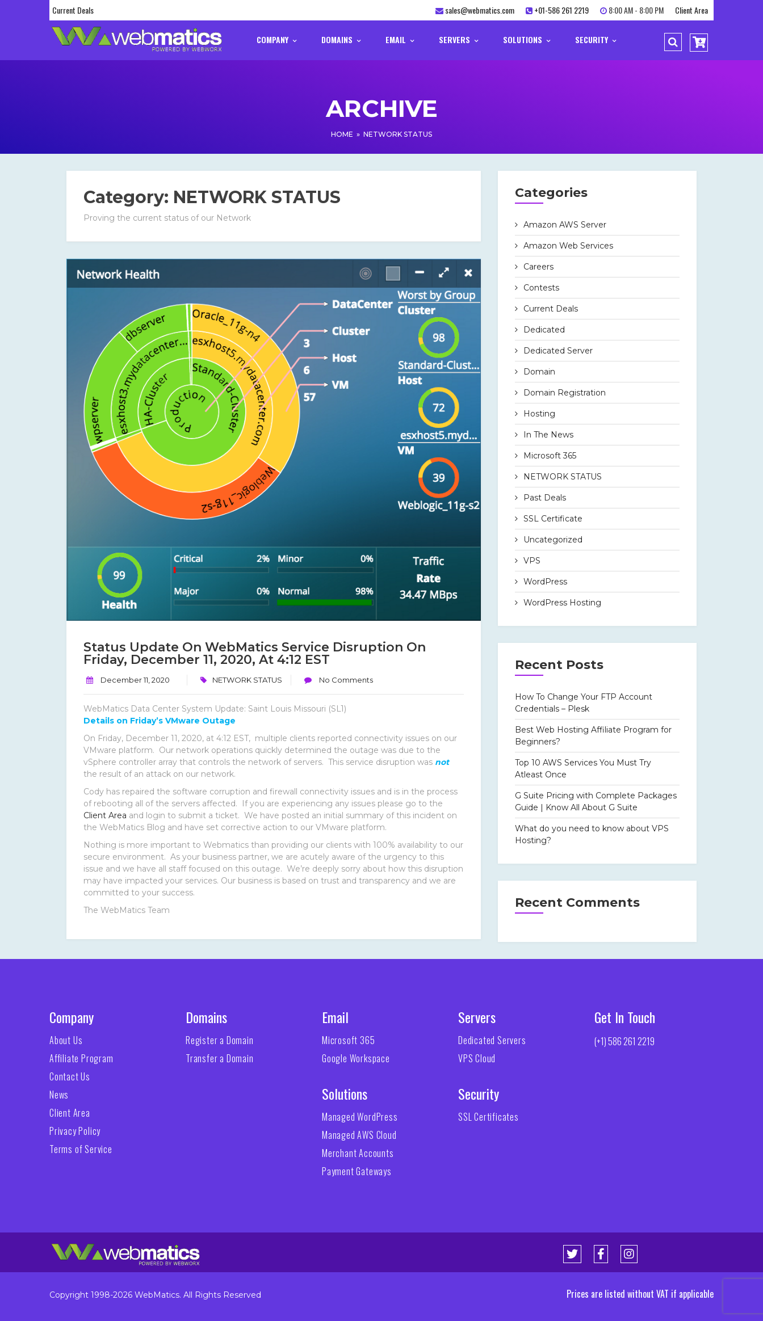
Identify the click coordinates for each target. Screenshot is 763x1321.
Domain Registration (564, 393)
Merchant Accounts (358, 1153)
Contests (541, 288)
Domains (340, 39)
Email (399, 39)
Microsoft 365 (549, 456)
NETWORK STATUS (397, 134)
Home (342, 134)
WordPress (545, 582)
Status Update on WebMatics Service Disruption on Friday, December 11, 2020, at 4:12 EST (254, 653)
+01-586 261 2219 (561, 10)
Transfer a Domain (220, 1058)
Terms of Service (80, 1149)
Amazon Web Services (568, 246)
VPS (531, 561)
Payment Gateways (357, 1171)
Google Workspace (356, 1058)
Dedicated (544, 330)
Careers (538, 267)
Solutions (526, 39)
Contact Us (69, 1076)
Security (595, 39)
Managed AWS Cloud (359, 1135)
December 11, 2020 (135, 679)
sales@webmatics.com (479, 10)
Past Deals (544, 498)
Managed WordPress (360, 1117)
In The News (548, 435)
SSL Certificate (552, 519)
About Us (65, 1040)
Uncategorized (552, 540)
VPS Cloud (477, 1058)
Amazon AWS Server (564, 225)
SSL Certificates (488, 1117)
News (59, 1094)
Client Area (691, 10)
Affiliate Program (81, 1058)
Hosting (539, 414)
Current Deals (73, 10)
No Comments (345, 679)
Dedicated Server (558, 351)
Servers (458, 39)
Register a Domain (220, 1040)
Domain (539, 372)
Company (276, 39)
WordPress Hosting (562, 603)
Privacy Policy (74, 1131)
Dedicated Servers (492, 1040)
